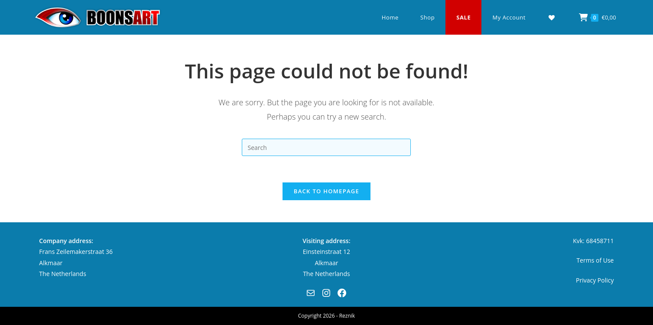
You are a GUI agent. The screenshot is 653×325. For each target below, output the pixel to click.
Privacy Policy (595, 280)
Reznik (347, 315)
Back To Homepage (326, 191)
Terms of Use (595, 260)
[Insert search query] (326, 147)
